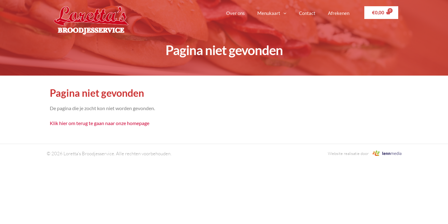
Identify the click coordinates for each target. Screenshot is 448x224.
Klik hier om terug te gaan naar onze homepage (99, 123)
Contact (307, 13)
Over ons (235, 13)
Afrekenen (338, 13)
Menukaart (272, 13)
